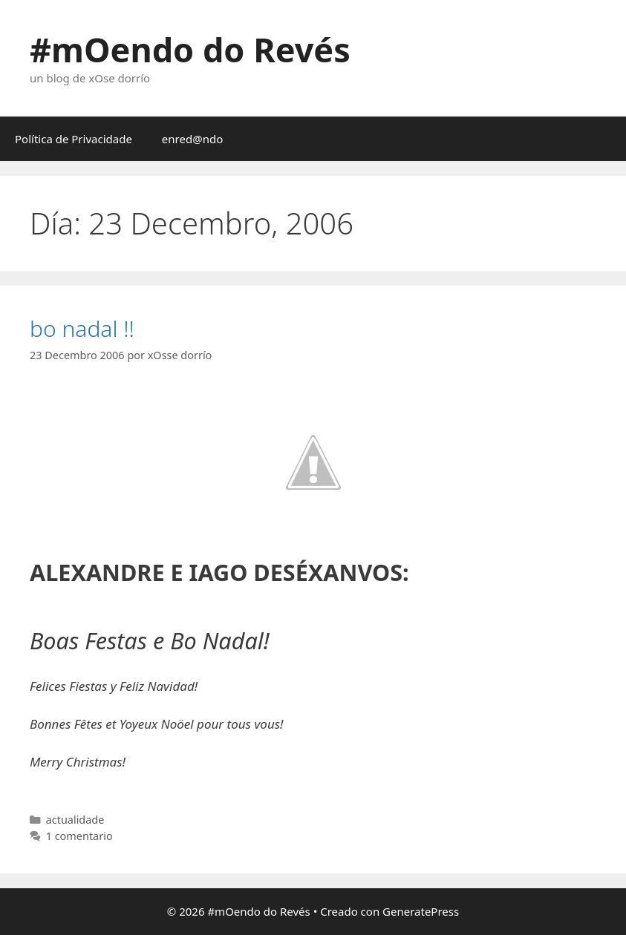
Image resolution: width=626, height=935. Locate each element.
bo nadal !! (82, 328)
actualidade (75, 820)
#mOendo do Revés (190, 49)
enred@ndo (192, 138)
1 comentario (79, 836)
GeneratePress (420, 911)
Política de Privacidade (73, 138)
